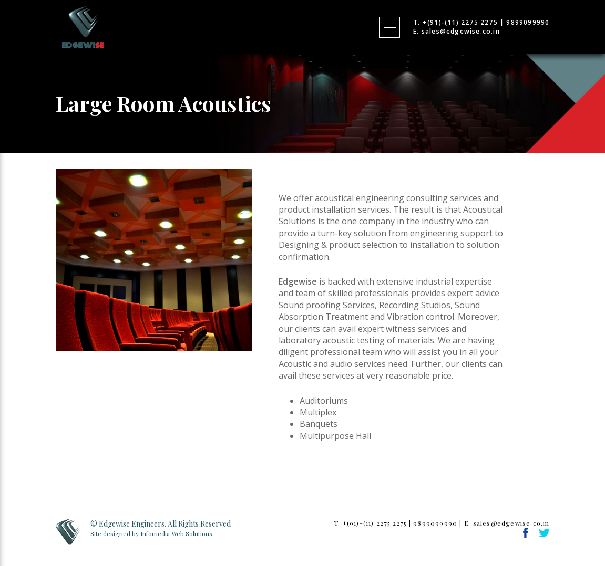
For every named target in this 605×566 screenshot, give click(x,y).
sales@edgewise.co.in (461, 31)
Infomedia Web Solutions (176, 533)
